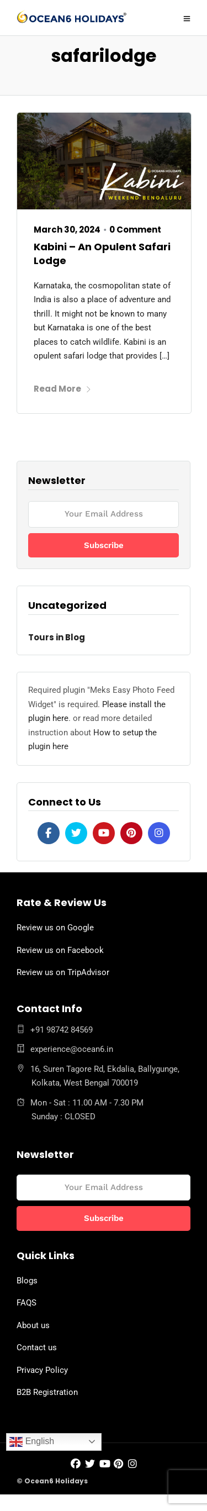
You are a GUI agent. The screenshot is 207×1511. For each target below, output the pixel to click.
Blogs (27, 1281)
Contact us (37, 1347)
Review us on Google (55, 928)
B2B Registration (47, 1392)
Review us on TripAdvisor (63, 972)
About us (33, 1325)
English (31, 1442)
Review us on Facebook (60, 950)
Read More (63, 388)
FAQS (26, 1303)
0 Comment (135, 229)
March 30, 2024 (67, 229)
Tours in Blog (56, 637)
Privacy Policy (42, 1370)
